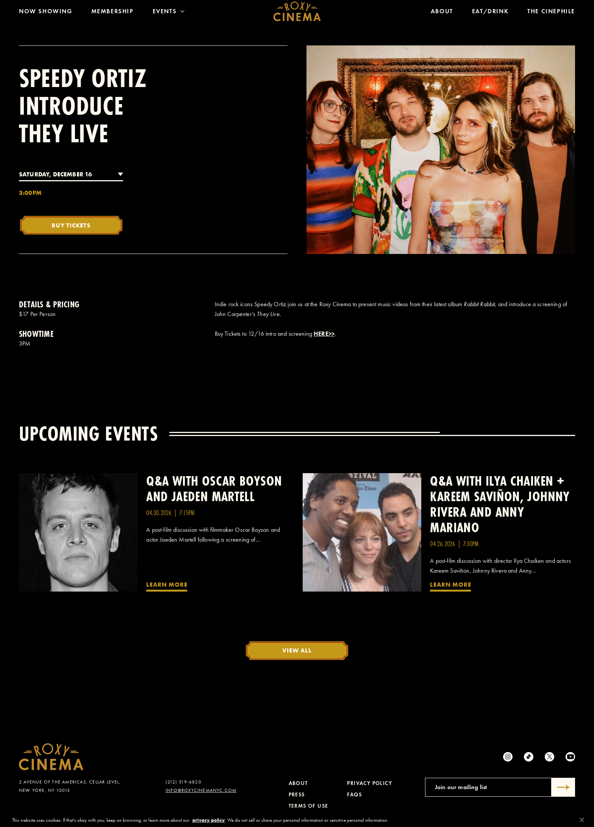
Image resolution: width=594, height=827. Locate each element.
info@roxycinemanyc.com (201, 790)
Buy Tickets (71, 225)
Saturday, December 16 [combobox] (55, 174)
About (442, 13)
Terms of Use (308, 806)
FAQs (354, 794)
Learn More (166, 584)
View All (296, 650)
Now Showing (45, 13)
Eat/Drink (490, 13)
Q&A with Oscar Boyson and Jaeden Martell (214, 488)
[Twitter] (549, 757)
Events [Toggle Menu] (169, 13)
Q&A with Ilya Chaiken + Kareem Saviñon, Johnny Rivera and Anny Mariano (499, 504)
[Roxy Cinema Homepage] (297, 13)
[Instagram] (508, 757)
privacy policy (208, 824)
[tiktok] (528, 757)
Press (297, 794)
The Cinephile (551, 13)
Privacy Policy (369, 783)
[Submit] (563, 787)
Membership (112, 13)
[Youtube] (570, 757)
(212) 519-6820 (184, 782)
